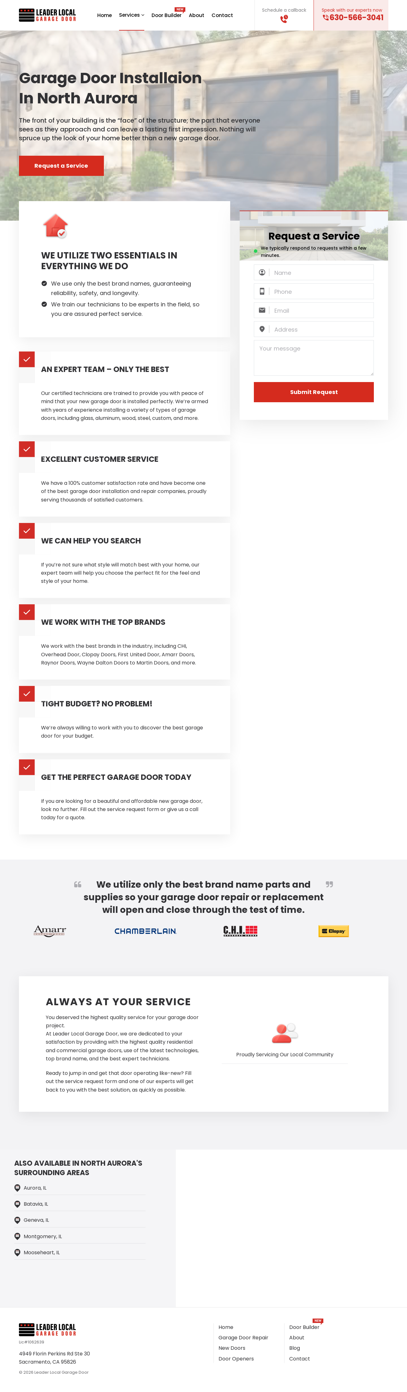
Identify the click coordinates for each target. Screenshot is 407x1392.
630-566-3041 (357, 18)
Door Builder (166, 15)
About (197, 15)
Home (103, 15)
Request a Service (61, 166)
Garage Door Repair (243, 1338)
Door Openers (236, 1358)
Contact (223, 15)
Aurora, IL (35, 1188)
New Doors (231, 1348)
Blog (294, 1348)
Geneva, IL (36, 1220)
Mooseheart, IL (42, 1252)
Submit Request (314, 392)
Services (131, 15)
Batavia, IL (36, 1204)
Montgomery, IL (43, 1236)
